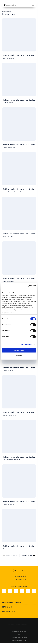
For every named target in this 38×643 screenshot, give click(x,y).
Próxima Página (27, 555)
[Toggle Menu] (33, 5)
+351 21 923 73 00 (20, 579)
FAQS (19, 634)
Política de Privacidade (19, 640)
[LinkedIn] (34, 591)
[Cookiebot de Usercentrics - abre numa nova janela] (27, 286)
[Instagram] (10, 591)
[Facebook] (4, 591)
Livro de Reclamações (19, 631)
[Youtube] (28, 591)
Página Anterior (11, 555)
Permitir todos (19, 350)
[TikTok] (22, 591)
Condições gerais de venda (19, 637)
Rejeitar (19, 355)
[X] (16, 591)
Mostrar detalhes (26, 344)
